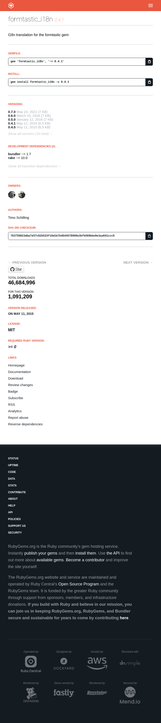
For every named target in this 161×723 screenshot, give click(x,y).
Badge (13, 391)
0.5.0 (12, 119)
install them (85, 553)
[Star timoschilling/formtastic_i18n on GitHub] (16, 269)
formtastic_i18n (30, 19)
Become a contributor (85, 560)
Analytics (15, 411)
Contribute (17, 492)
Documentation (19, 372)
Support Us (17, 525)
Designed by (65, 651)
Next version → (138, 262)
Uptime (13, 465)
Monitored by (32, 683)
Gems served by (64, 683)
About (13, 498)
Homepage (16, 365)
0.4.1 (12, 123)
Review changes (20, 385)
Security (15, 532)
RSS (11, 404)
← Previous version (27, 262)
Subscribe (15, 398)
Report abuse (18, 417)
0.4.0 (12, 127)
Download (15, 378)
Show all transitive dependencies (32, 166)
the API (113, 553)
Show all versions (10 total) (28, 134)
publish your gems (40, 553)
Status (13, 458)
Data (11, 478)
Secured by (131, 683)
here (124, 618)
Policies (14, 519)
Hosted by (99, 651)
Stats (12, 485)
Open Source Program (78, 584)
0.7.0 (12, 112)
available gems (50, 560)
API (10, 512)
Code (12, 472)
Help (11, 505)
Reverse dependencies (25, 424)
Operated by (32, 653)
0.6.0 (12, 115)
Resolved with (130, 651)
